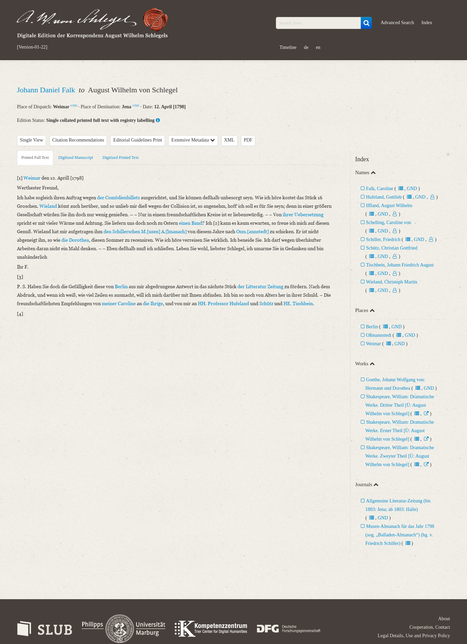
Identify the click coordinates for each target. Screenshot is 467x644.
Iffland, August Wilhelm (389, 205)
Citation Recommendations (78, 140)
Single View (31, 140)
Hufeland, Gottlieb (384, 197)
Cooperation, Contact (429, 627)
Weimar (373, 343)
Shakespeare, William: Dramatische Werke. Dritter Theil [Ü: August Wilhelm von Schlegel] (400, 405)
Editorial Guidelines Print (137, 140)
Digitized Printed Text (120, 157)
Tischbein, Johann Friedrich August (400, 265)
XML (229, 140)
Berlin (372, 326)
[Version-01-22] (32, 47)
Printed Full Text (35, 157)
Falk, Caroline (379, 188)
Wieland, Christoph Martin (391, 281)
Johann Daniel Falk (47, 90)
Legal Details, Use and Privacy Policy (414, 635)
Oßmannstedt (379, 335)
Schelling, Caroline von (388, 222)
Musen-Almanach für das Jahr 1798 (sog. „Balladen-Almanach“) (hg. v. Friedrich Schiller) (400, 535)
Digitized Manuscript (75, 157)
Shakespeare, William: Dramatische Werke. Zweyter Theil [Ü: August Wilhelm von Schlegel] (400, 456)
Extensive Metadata (193, 140)
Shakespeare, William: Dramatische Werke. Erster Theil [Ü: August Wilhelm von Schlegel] (400, 431)
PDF (248, 140)
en (318, 47)
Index (427, 22)
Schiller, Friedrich (383, 239)
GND (74, 105)
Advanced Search (397, 22)
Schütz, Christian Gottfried (391, 248)
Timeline (287, 47)
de (306, 47)
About (444, 618)
